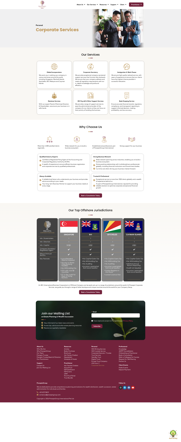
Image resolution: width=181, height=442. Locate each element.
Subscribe (97, 326)
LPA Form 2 (95, 363)
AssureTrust (68, 368)
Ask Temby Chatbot (71, 355)
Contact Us (40, 365)
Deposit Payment (125, 370)
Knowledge (122, 349)
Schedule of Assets (70, 359)
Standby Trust (96, 357)
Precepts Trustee (42, 355)
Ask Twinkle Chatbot (71, 365)
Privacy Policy (128, 321)
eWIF (66, 374)
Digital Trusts (95, 359)
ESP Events (68, 372)
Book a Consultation (125, 355)
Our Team (40, 353)
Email (94, 312)
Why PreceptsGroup (44, 351)
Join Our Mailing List (43, 368)
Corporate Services (97, 365)
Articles (66, 349)
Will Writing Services (98, 349)
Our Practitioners (42, 359)
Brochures (67, 353)
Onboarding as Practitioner (128, 353)
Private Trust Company (99, 361)
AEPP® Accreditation (126, 351)
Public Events (123, 368)
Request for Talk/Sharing (127, 359)
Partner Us (122, 361)
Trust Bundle (68, 378)
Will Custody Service (98, 351)
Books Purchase (69, 351)
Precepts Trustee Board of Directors (49, 357)
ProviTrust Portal (69, 376)
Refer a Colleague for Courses (129, 357)
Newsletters (68, 357)
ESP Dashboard (69, 370)
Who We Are (41, 349)
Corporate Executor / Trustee (101, 353)
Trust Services (96, 355)
